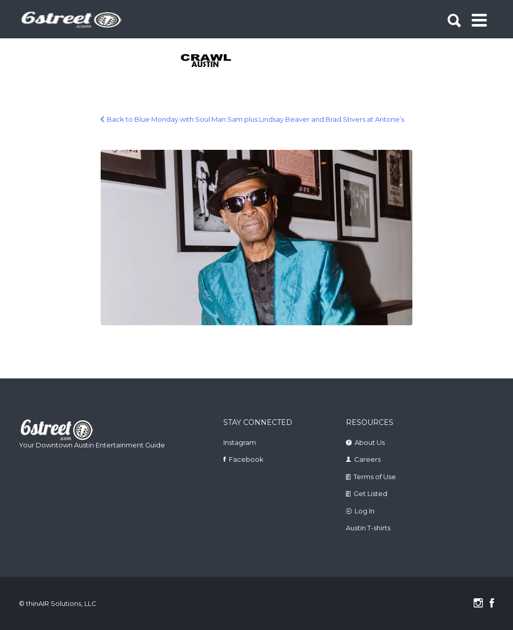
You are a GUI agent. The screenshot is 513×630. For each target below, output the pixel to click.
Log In (365, 511)
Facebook (246, 459)
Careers (367, 459)
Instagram (239, 442)
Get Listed (370, 493)
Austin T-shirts (368, 528)
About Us (370, 442)
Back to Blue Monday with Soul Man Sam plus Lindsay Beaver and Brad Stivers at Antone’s (255, 119)
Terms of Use (375, 476)
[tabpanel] (206, 61)
